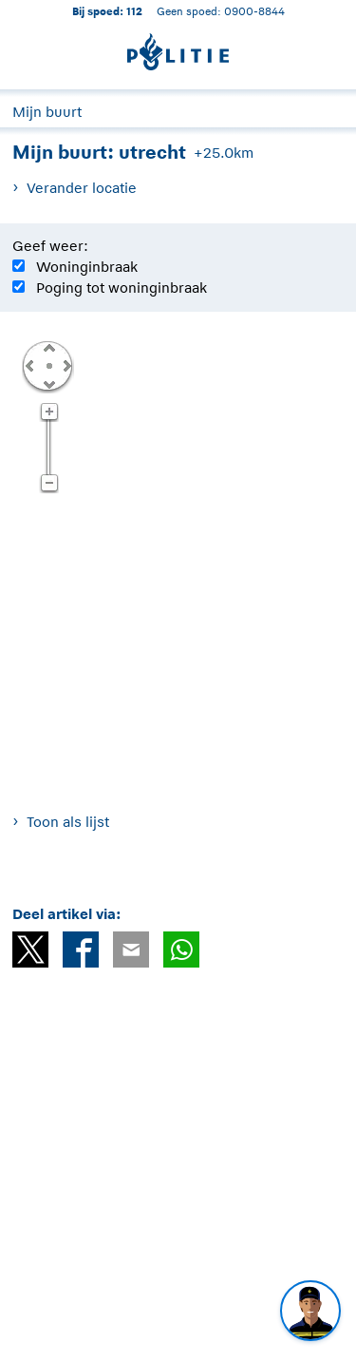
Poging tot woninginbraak (121, 287)
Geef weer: (50, 246)
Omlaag (48, 383)
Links (29, 365)
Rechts (65, 365)
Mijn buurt (47, 112)
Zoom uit (49, 483)
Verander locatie (82, 188)
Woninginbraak (87, 267)
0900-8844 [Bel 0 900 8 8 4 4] (254, 11)
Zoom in (49, 412)
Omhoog (48, 347)
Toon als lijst (68, 822)
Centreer (48, 365)
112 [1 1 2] (134, 11)
